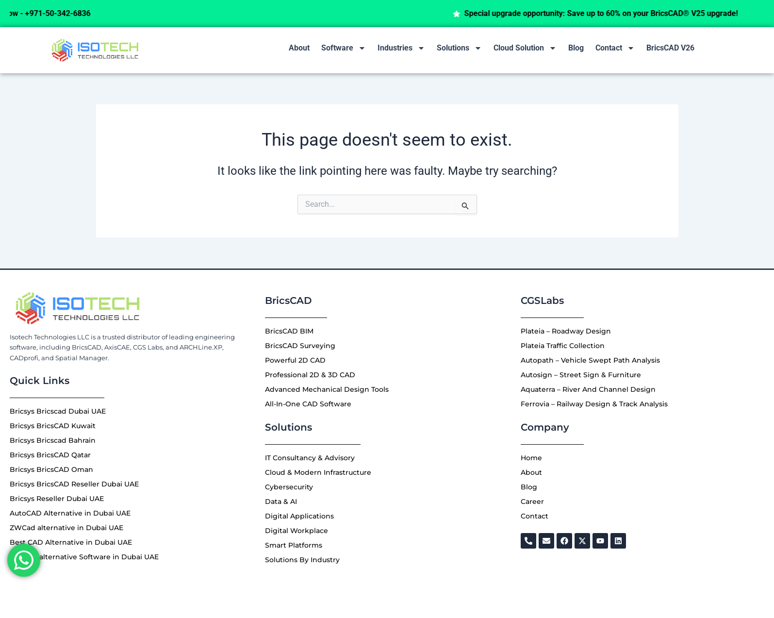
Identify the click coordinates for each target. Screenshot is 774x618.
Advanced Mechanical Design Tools (327, 389)
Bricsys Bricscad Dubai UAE (58, 411)
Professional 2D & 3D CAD (310, 374)
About (299, 47)
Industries (401, 48)
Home (531, 457)
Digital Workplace (296, 530)
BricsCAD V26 (670, 47)
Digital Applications (299, 516)
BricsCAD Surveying (300, 345)
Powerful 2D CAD (295, 360)
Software (343, 48)
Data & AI (281, 501)
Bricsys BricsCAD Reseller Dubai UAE (74, 484)
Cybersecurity (289, 487)
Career (532, 501)
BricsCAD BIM (289, 331)
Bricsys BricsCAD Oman (51, 469)
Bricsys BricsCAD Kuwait (53, 425)
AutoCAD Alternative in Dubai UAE (70, 513)
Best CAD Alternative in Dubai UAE (71, 542)
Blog (576, 47)
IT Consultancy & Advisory (310, 457)
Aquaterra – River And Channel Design (588, 389)
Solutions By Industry (302, 559)
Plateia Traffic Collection (563, 345)
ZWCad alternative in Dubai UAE (66, 527)
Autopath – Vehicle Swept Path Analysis (590, 360)
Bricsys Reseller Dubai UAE (57, 498)
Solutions (459, 48)
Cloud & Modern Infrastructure (318, 472)
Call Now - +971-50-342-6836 (57, 13)
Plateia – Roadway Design (566, 331)
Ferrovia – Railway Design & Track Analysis (594, 404)
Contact (615, 48)
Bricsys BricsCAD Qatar (50, 455)
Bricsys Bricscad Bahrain (53, 440)
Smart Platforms (293, 545)
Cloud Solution (525, 48)
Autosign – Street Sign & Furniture (581, 374)
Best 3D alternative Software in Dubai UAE (84, 556)
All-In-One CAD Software (308, 404)
